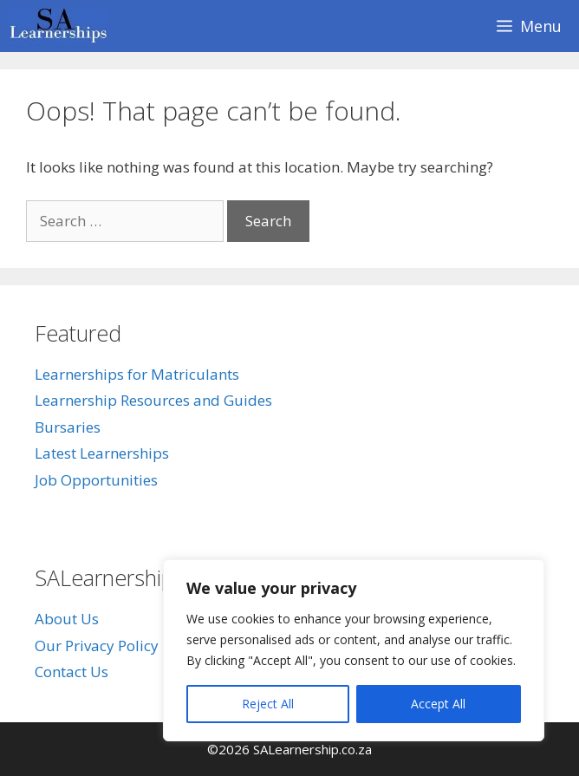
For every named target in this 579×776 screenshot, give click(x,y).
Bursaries (68, 427)
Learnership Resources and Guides (153, 400)
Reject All (268, 703)
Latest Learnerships (102, 453)
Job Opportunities (96, 480)
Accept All (438, 703)
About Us (67, 619)
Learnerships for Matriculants (137, 374)
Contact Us (71, 671)
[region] (353, 650)
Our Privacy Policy (97, 645)
